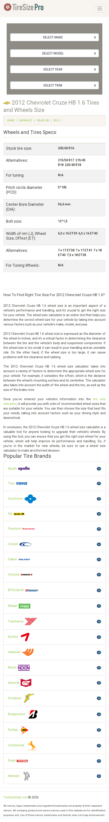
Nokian (19, 606)
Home (10, 120)
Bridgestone (24, 714)
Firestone (21, 529)
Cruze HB (43, 120)
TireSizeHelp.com (15, 797)
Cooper (20, 544)
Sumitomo (22, 499)
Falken (19, 559)
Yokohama (23, 621)
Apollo (19, 468)
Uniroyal (20, 575)
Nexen (19, 667)
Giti (16, 514)
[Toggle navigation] (99, 8)
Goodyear (22, 698)
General (20, 683)
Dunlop (19, 730)
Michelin (20, 776)
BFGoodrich (23, 590)
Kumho (20, 637)
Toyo (18, 483)
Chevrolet (25, 120)
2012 (56, 120)
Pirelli (18, 761)
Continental (23, 745)
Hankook (21, 652)
